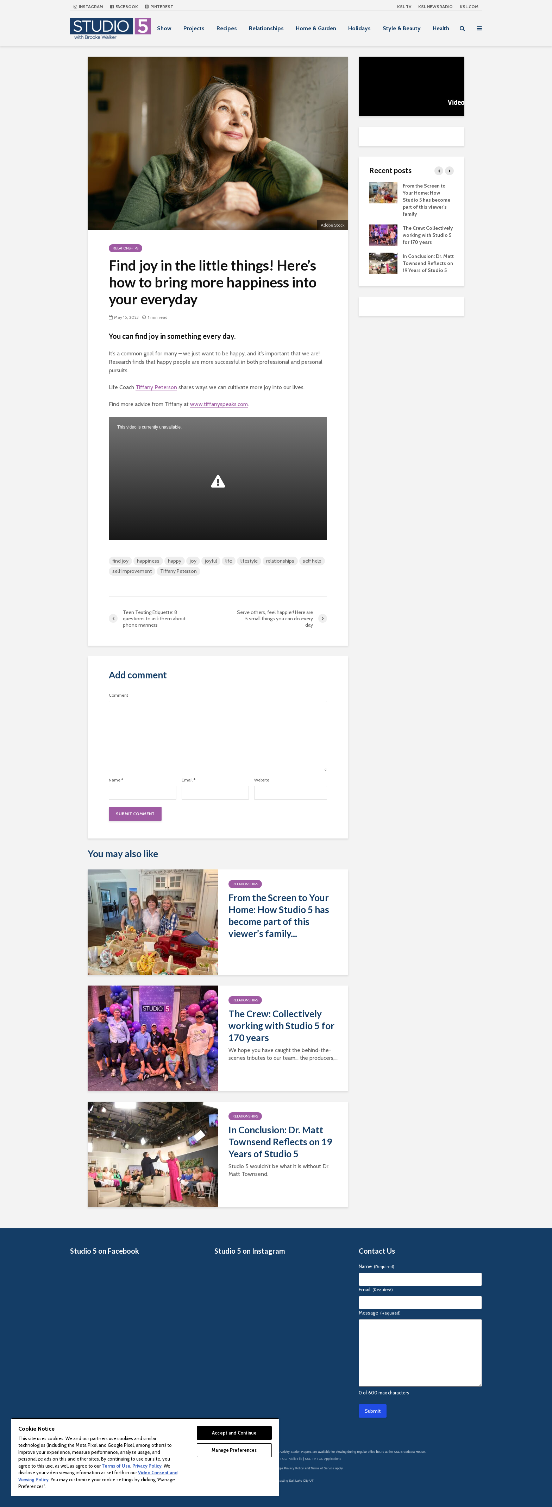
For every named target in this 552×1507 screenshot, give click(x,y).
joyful (211, 561)
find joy (120, 561)
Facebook (124, 6)
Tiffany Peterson (156, 387)
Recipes (227, 28)
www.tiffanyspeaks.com (219, 404)
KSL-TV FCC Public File (285, 1459)
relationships (280, 561)
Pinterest (159, 6)
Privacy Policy (294, 1468)
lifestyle (249, 561)
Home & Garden (316, 28)
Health (441, 28)
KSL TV (404, 6)
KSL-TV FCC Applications (323, 1459)
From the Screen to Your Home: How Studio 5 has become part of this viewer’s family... (278, 915)
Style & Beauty (402, 28)
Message (380, 1313)
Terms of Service (322, 1468)
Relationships (266, 28)
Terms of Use (116, 1466)
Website (261, 780)
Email (188, 780)
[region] (145, 1457)
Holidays (359, 28)
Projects (194, 28)
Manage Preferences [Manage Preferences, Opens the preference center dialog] (234, 1450)
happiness (148, 561)
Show (164, 28)
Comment (118, 695)
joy (193, 561)
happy (174, 561)
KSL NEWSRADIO (435, 6)
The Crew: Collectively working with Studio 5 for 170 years (281, 1025)
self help (312, 561)
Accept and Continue (234, 1433)
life (228, 561)
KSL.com (469, 6)
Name (116, 780)
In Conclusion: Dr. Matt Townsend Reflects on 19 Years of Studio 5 (280, 1141)
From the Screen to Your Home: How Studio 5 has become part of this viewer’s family (426, 200)
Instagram (88, 6)
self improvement (132, 571)
